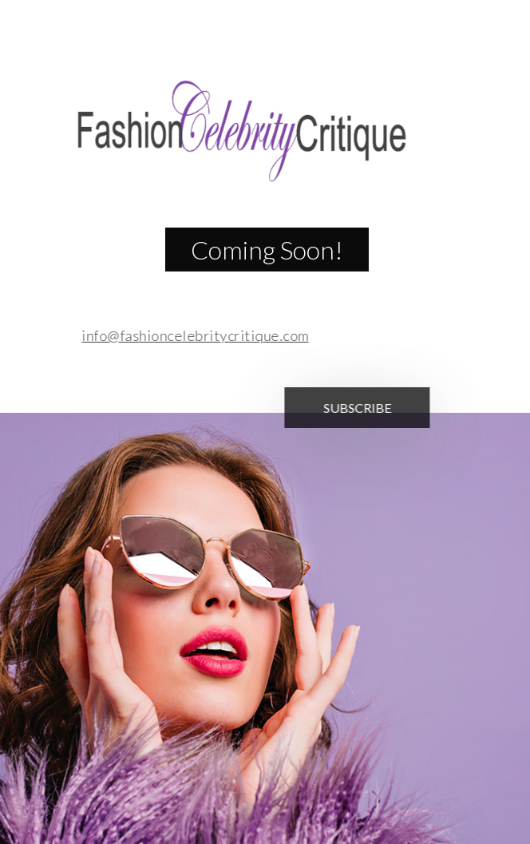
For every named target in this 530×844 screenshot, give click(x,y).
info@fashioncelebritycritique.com (191, 335)
